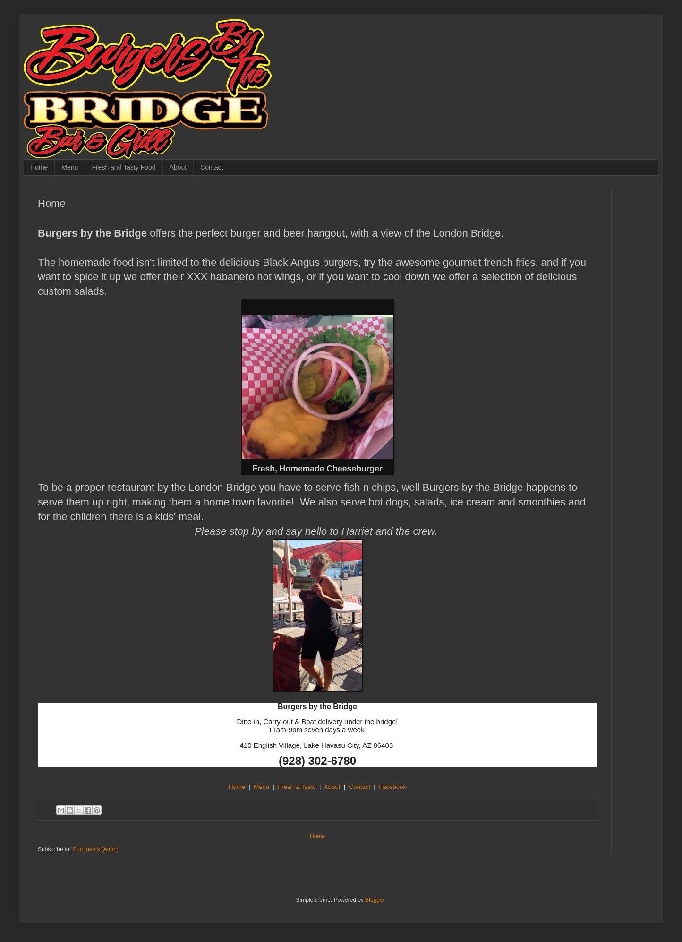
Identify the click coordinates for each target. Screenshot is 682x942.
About (178, 167)
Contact (211, 167)
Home (39, 167)
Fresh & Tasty (296, 786)
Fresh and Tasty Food (123, 167)
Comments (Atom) (95, 849)
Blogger (374, 900)
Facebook (392, 786)
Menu (69, 167)
